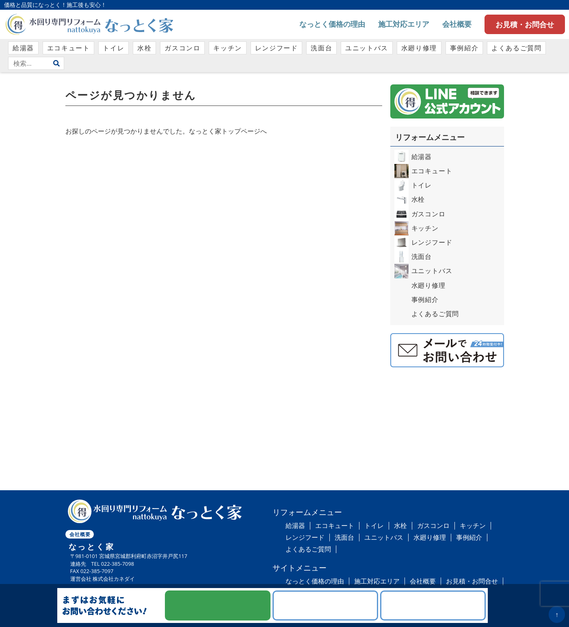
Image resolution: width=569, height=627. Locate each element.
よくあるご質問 (516, 47)
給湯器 (23, 47)
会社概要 (457, 24)
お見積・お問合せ (524, 24)
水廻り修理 (419, 47)
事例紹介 (464, 47)
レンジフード (276, 47)
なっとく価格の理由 (332, 24)
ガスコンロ (182, 47)
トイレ (113, 47)
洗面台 (321, 47)
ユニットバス (366, 47)
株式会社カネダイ (114, 578)
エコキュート (68, 47)
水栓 (144, 47)
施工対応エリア (403, 24)
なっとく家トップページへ (228, 131)
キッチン (227, 47)
